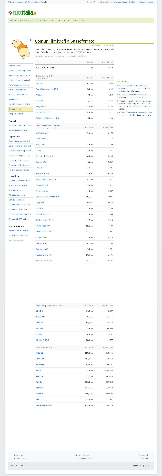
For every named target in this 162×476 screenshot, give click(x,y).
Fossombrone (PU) (44, 255)
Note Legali (19, 455)
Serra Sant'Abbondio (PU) (47, 89)
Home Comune (15, 66)
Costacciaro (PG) (43, 112)
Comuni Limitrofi (16, 109)
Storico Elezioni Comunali (19, 80)
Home (13, 20)
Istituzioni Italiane (81, 455)
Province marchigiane (18, 185)
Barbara (39, 208)
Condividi (109, 45)
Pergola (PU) (41, 106)
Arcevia (39, 95)
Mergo (39, 150)
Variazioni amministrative (81, 458)
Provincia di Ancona (45, 20)
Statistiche (134, 2)
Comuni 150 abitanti (18, 209)
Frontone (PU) (42, 139)
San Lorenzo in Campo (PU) (47, 197)
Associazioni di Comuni (18, 231)
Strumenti (143, 455)
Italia (20, 20)
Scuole (142, 2)
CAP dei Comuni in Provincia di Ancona (135, 112)
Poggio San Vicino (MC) (46, 179)
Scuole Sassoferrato (17, 90)
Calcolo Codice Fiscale (37, 2)
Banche (149, 2)
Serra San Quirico (43, 133)
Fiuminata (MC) (42, 249)
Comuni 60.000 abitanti (19, 205)
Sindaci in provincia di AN (19, 141)
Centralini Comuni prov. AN (20, 146)
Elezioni (125, 2)
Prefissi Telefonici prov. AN (20, 151)
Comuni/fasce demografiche (20, 214)
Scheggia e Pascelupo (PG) (47, 118)
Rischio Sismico (15, 99)
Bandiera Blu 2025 (16, 240)
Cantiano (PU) (42, 185)
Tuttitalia (12, 2)
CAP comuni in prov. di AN (19, 155)
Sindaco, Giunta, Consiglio (20, 75)
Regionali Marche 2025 (18, 130)
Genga (39, 83)
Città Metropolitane (17, 195)
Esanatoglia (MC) (43, 214)
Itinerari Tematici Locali (18, 235)
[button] (144, 466)
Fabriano (39, 101)
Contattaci (143, 458)
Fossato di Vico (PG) (44, 156)
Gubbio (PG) (41, 243)
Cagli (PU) (40, 202)
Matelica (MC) (41, 237)
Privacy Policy (20, 458)
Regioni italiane (15, 190)
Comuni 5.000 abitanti (19, 219)
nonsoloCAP (22, 2)
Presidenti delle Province (19, 160)
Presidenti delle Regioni (19, 165)
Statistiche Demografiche (20, 70)
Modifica (96, 45)
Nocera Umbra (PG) (44, 261)
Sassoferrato (63, 20)
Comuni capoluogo (17, 200)
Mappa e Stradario (16, 114)
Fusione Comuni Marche (19, 170)
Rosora (39, 168)
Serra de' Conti (42, 173)
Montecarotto (42, 191)
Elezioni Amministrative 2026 (99, 2)
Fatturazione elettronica (19, 85)
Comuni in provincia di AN (19, 181)
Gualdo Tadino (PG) (44, 232)
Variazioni (117, 2)
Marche (29, 20)
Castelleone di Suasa (45, 220)
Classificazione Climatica (19, 104)
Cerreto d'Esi (41, 162)
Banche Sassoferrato (18, 94)
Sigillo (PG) (40, 144)
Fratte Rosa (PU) (43, 226)
